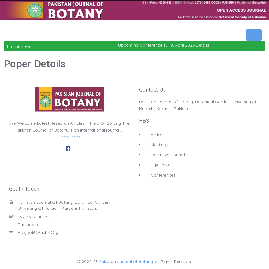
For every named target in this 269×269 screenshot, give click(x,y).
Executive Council (168, 154)
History (158, 134)
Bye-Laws (160, 165)
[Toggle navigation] (254, 35)
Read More (69, 137)
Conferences (163, 175)
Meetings (159, 144)
